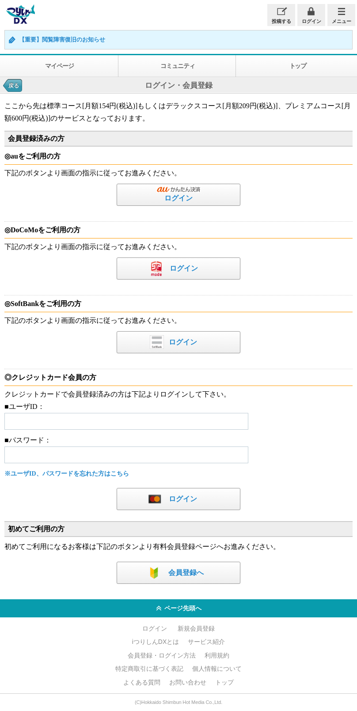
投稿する (281, 21)
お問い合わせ (187, 682)
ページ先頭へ (178, 608)
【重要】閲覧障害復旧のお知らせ (62, 40)
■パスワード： (27, 440)
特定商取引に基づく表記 (149, 668)
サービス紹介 (206, 641)
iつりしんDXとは (155, 641)
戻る (13, 86)
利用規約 (217, 655)
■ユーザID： (24, 406)
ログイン (311, 21)
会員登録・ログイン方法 (162, 655)
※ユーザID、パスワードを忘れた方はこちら (66, 473)
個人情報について (217, 668)
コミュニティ (177, 65)
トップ (224, 682)
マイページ (59, 65)
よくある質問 (141, 682)
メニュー (341, 21)
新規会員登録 (196, 628)
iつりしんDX (19, 14)
